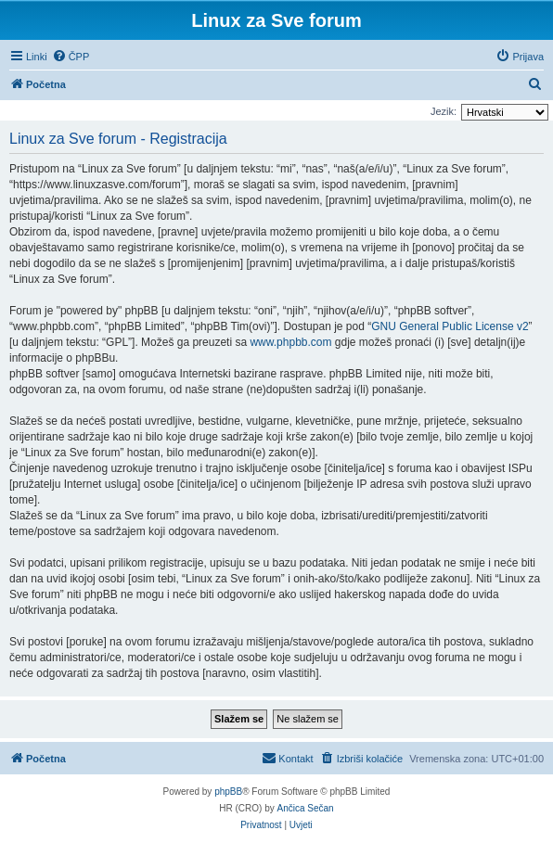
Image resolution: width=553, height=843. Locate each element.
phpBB (228, 791)
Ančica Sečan (305, 808)
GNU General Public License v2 (449, 326)
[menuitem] (71, 56)
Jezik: (444, 111)
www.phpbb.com (290, 342)
